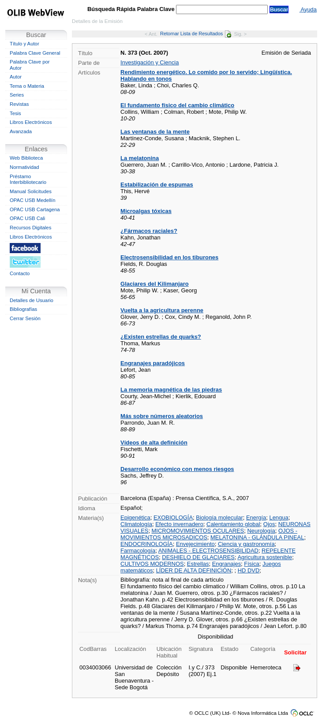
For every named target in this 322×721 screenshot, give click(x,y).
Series (17, 94)
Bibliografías (23, 309)
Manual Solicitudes (31, 191)
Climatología (136, 524)
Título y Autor (24, 43)
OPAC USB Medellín (33, 200)
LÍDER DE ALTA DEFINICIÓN (194, 570)
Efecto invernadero (179, 524)
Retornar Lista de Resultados (195, 33)
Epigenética (135, 517)
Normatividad (24, 167)
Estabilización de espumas (156, 184)
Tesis (15, 113)
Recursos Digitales (30, 227)
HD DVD (249, 570)
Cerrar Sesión (25, 318)
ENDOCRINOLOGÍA (146, 544)
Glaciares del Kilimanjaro (154, 283)
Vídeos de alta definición (153, 442)
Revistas (19, 104)
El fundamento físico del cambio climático (177, 105)
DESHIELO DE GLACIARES (198, 557)
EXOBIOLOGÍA (173, 517)
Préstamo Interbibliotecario (28, 179)
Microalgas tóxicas (146, 211)
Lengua (278, 517)
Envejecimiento (195, 544)
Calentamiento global (233, 524)
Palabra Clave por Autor (30, 65)
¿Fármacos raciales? (148, 231)
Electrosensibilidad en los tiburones (169, 257)
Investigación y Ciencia (149, 62)
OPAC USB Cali (27, 218)
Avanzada (21, 131)
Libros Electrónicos (31, 122)
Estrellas (198, 563)
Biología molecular (219, 517)
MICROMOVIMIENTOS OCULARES (198, 530)
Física (251, 563)
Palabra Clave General (35, 53)
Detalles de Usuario (31, 300)
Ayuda (308, 9)
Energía (256, 517)
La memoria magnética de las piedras (171, 389)
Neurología (261, 530)
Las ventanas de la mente (155, 131)
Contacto (20, 273)
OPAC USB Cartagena (35, 209)
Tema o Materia (27, 86)
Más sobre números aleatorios (161, 416)
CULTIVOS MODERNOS (152, 563)
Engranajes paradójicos (152, 363)
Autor (16, 76)
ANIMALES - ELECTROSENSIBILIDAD (208, 550)
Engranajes (226, 563)
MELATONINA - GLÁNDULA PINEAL (257, 537)
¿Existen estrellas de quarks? (160, 336)
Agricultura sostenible (264, 557)
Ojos (269, 524)
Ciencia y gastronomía (246, 544)
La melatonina (139, 158)
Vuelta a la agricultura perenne (161, 310)
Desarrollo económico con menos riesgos (177, 469)
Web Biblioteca (26, 158)
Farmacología (137, 550)
